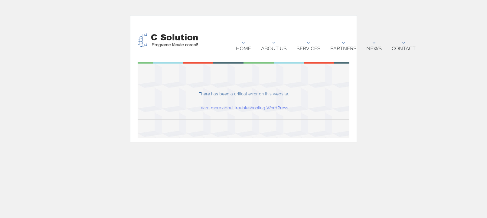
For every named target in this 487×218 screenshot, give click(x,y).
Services (308, 45)
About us (274, 45)
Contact (404, 45)
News (374, 45)
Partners (343, 45)
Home (243, 45)
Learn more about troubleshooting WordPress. (243, 107)
